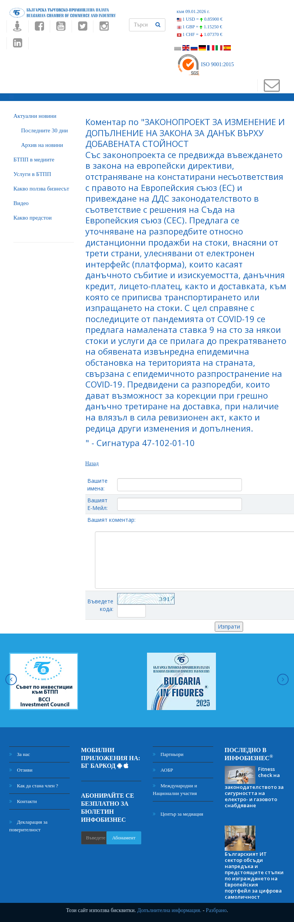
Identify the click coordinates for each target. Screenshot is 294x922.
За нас (19, 754)
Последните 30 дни (44, 130)
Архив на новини (42, 145)
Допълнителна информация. (169, 910)
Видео (21, 203)
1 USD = (200, 19)
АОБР (163, 770)
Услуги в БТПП (32, 174)
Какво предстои (32, 218)
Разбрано (216, 910)
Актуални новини (34, 116)
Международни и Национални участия (175, 789)
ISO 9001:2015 (205, 64)
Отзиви (21, 770)
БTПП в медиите (33, 159)
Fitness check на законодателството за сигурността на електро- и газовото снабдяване (254, 787)
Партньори (168, 754)
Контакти (23, 801)
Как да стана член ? (33, 785)
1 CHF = (199, 34)
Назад (92, 463)
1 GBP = (199, 26)
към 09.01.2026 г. (193, 11)
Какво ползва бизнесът (41, 189)
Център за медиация (178, 814)
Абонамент (124, 838)
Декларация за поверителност (28, 825)
